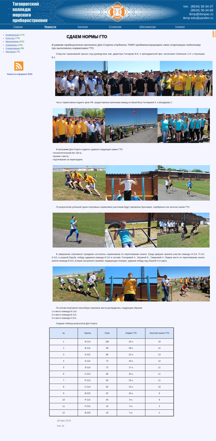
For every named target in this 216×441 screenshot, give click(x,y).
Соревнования (13, 48)
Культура (10, 38)
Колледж (83, 26)
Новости (50, 26)
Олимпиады (11, 45)
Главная (18, 26)
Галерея (180, 26)
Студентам (115, 26)
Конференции (12, 35)
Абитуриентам (147, 26)
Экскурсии (11, 51)
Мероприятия (12, 41)
